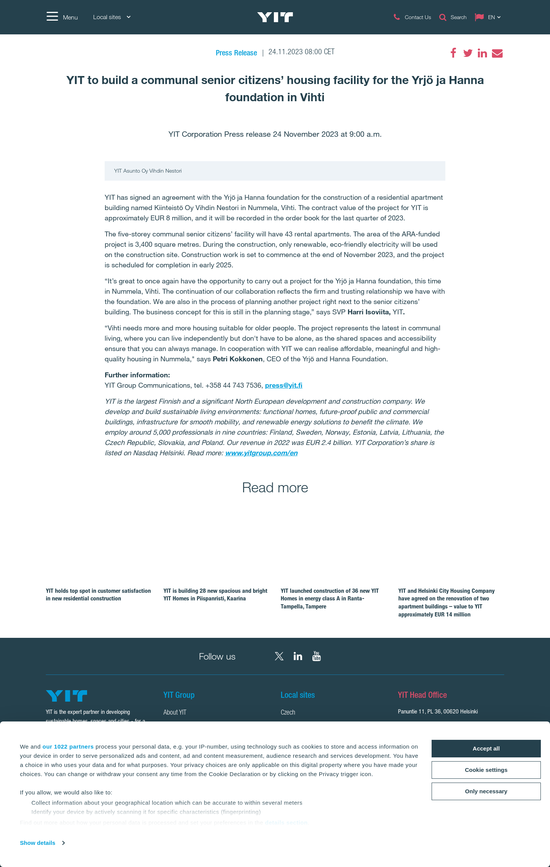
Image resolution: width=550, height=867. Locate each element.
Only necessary (486, 791)
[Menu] (62, 17)
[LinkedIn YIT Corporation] (298, 656)
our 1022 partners (68, 746)
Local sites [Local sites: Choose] (111, 17)
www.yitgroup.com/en (261, 452)
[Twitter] (468, 53)
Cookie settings (486, 770)
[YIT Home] (275, 17)
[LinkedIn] (482, 53)
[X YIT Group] (279, 656)
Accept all (486, 748)
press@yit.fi (283, 385)
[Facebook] (453, 53)
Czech (288, 713)
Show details (37, 843)
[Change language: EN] (489, 17)
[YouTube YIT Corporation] (317, 656)
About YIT (174, 713)
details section (286, 822)
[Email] (497, 53)
